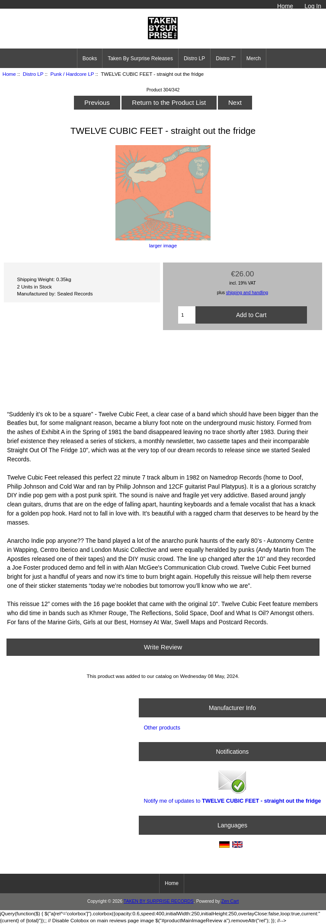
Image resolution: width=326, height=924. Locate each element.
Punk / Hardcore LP (72, 74)
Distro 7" (226, 58)
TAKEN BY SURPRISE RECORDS (159, 901)
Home (285, 6)
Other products (162, 727)
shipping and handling (247, 292)
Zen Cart (230, 901)
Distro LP (33, 74)
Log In (312, 6)
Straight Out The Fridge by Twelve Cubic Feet (163, 369)
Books (90, 58)
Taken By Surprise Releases (140, 58)
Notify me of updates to (232, 786)
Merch (253, 58)
